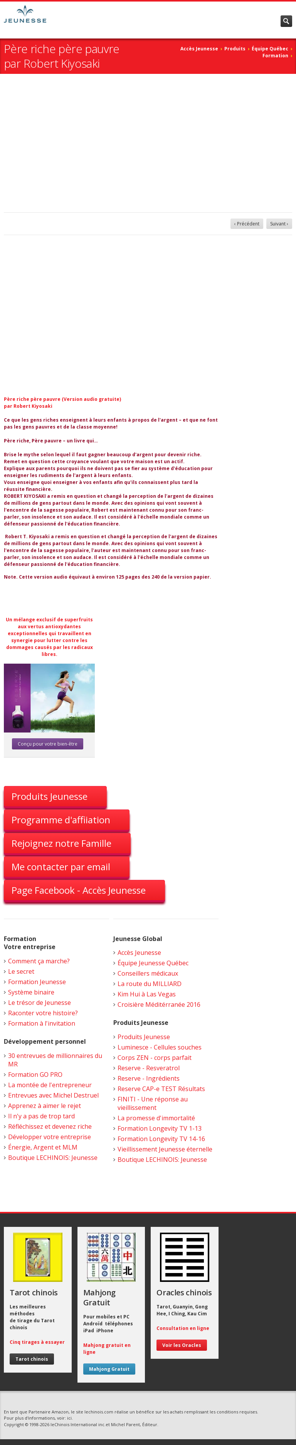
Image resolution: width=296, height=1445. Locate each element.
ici (69, 1418)
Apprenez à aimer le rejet (44, 1105)
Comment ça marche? (39, 961)
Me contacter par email (61, 866)
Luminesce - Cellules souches (160, 1047)
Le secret (21, 971)
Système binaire (31, 992)
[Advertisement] (148, 143)
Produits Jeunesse (49, 796)
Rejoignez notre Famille (61, 843)
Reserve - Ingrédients (149, 1078)
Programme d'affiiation (61, 819)
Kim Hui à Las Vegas (147, 994)
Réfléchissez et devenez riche (50, 1126)
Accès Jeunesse (199, 48)
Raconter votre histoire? (43, 1013)
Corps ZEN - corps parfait (155, 1057)
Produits (235, 48)
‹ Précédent (246, 223)
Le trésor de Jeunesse (39, 1002)
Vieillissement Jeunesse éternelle (165, 1149)
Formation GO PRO (35, 1074)
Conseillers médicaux (148, 973)
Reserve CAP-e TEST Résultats (161, 1089)
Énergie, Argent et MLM (42, 1147)
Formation (275, 55)
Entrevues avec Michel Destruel (53, 1095)
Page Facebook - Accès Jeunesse (79, 890)
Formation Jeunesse (37, 982)
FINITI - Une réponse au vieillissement (153, 1103)
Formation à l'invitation (41, 1023)
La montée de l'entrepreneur (50, 1085)
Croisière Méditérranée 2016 (159, 1004)
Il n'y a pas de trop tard (41, 1116)
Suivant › (279, 223)
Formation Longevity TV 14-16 (161, 1139)
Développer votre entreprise (49, 1137)
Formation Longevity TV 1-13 (160, 1128)
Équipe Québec (270, 48)
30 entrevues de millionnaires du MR (55, 1059)
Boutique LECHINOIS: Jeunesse (53, 1157)
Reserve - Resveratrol (149, 1068)
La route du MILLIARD (150, 983)
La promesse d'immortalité (156, 1118)
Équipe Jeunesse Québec (153, 963)
